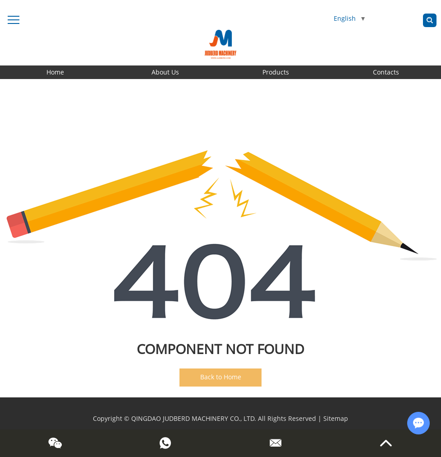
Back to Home (220, 377)
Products (275, 72)
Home (55, 72)
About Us (165, 72)
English (349, 18)
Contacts (386, 72)
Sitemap (335, 418)
